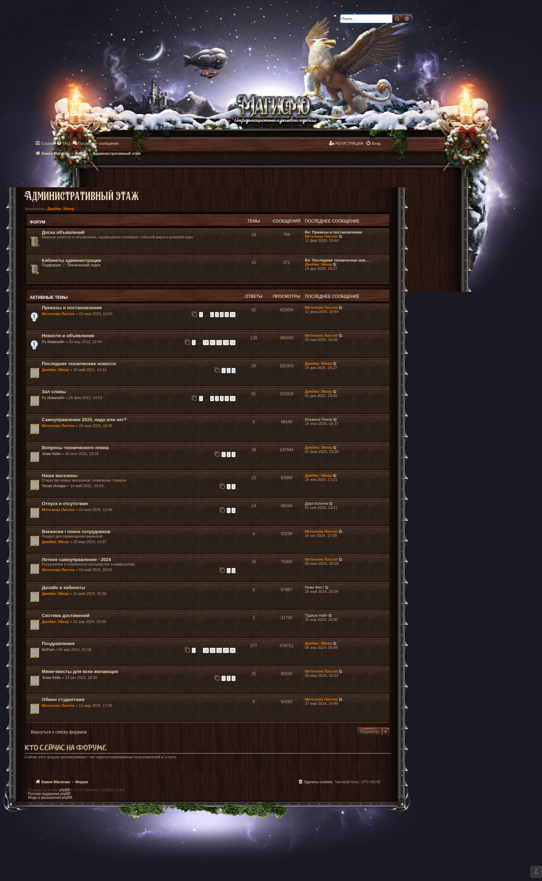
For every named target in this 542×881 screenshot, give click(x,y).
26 (219, 650)
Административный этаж (82, 195)
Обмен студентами (63, 699)
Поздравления (58, 643)
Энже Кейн (51, 454)
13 (225, 342)
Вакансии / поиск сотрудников (76, 531)
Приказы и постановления (72, 307)
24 (205, 650)
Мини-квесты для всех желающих (80, 671)
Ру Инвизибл (53, 342)
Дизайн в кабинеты (63, 587)
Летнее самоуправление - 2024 (76, 559)
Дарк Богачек (316, 503)
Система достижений (66, 615)
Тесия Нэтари (54, 486)
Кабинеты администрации (71, 260)
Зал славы (54, 391)
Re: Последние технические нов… (337, 260)
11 (212, 342)
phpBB (64, 790)
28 (232, 650)
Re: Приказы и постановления (333, 232)
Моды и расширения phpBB (50, 797)
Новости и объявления (68, 335)
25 (212, 650)
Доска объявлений (63, 232)
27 (225, 650)
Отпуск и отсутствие (65, 503)
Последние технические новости (79, 363)
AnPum (48, 649)
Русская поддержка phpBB (49, 794)
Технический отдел (81, 265)
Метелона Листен (321, 236)
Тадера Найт (316, 615)
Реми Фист (314, 587)
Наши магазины (59, 475)
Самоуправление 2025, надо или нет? (84, 419)
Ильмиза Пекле (318, 419)
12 (219, 342)
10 (232, 314)
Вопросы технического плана (75, 447)
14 (232, 342)
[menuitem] (63, 143)
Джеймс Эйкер (60, 209)
